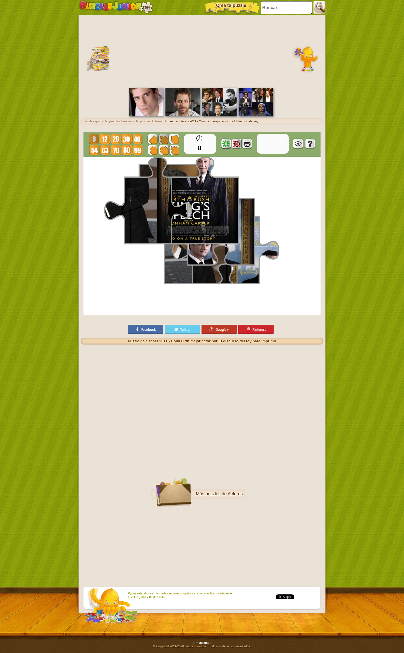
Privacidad (202, 643)
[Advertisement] (202, 50)
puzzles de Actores (224, 493)
